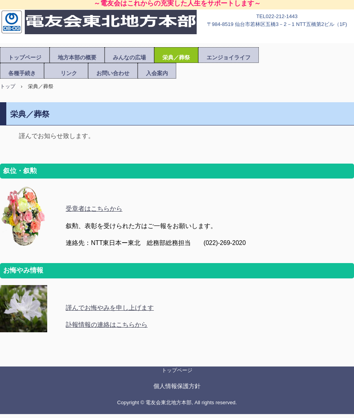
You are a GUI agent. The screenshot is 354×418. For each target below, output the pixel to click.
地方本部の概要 (77, 57)
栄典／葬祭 (176, 57)
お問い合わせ (112, 73)
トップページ (24, 57)
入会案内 (157, 73)
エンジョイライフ (228, 57)
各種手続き (22, 73)
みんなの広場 (129, 57)
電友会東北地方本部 (98, 28)
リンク (69, 73)
